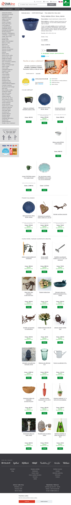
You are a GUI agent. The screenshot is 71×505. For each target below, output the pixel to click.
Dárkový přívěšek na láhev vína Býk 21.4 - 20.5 (60, 435)
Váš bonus (54, 1)
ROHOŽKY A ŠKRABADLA (8, 33)
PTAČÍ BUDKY (5, 16)
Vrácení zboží (35, 473)
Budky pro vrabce (6, 42)
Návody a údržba (35, 469)
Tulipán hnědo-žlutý (44, 292)
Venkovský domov (25, 13)
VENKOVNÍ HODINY (7, 12)
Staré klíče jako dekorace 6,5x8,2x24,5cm (28, 294)
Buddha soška (5, 39)
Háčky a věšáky (5, 66)
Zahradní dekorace (6, 113)
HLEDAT (51, 4)
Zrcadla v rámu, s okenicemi (8, 123)
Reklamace (35, 471)
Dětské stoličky (5, 53)
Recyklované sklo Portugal (8, 86)
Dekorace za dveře (6, 50)
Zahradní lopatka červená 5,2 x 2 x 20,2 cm (44, 400)
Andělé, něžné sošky (7, 36)
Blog (13, 471)
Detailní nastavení (44, 501)
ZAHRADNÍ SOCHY (6, 28)
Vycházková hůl (5, 112)
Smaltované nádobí (6, 91)
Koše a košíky (5, 72)
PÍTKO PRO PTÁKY (6, 23)
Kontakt (47, 1)
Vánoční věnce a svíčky (7, 105)
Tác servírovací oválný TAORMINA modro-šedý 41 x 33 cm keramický (44, 178)
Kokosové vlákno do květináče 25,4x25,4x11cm (28, 400)
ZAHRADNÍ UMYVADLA (7, 118)
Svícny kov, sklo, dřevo (7, 97)
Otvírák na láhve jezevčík (60, 214)
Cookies (58, 477)
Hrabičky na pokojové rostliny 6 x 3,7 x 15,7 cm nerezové (60, 258)
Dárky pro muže (5, 46)
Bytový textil (5, 44)
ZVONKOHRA (5, 20)
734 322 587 (38, 1)
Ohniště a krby (5, 79)
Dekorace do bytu (6, 47)
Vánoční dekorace (6, 102)
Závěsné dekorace (6, 121)
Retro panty (4, 88)
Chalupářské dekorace (7, 69)
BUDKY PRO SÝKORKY (7, 41)
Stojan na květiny (6, 94)
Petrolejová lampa (6, 80)
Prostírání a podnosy (7, 85)
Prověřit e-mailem (52, 50)
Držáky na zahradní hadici (8, 64)
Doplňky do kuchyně (6, 60)
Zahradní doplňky (6, 115)
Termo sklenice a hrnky (7, 99)
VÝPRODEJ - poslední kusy (8, 34)
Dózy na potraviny (6, 63)
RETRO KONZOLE (6, 31)
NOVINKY (17, 9)
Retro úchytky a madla (7, 90)
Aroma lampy (5, 38)
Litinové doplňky (5, 74)
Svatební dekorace (6, 96)
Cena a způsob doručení (35, 475)
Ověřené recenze (57, 469)
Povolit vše (27, 501)
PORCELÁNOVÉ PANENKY (8, 83)
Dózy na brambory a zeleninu (9, 61)
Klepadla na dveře (6, 71)
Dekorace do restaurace (7, 49)
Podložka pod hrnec (6, 82)
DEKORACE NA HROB (7, 14)
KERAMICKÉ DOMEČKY (8, 30)
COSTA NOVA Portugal (37, 13)
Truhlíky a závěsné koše (7, 101)
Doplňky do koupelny (7, 58)
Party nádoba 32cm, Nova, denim (52, 13)
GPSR (35, 478)
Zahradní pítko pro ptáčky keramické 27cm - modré (60, 294)
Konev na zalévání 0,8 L (60, 363)
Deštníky (4, 52)
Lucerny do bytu (5, 75)
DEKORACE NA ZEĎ (7, 17)
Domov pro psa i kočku (7, 55)
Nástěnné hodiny (6, 77)
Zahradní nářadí (5, 116)
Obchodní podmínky (58, 473)
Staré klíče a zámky (6, 93)
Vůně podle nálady (6, 110)
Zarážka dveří (5, 119)
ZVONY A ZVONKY (6, 22)
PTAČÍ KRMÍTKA (6, 25)
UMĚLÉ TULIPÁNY (6, 19)
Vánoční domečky (6, 104)
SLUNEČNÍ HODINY (7, 27)
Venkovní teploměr (6, 108)
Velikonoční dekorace (7, 107)
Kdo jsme (35, 477)
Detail (28, 121)
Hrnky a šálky (5, 68)
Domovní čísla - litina (7, 57)
